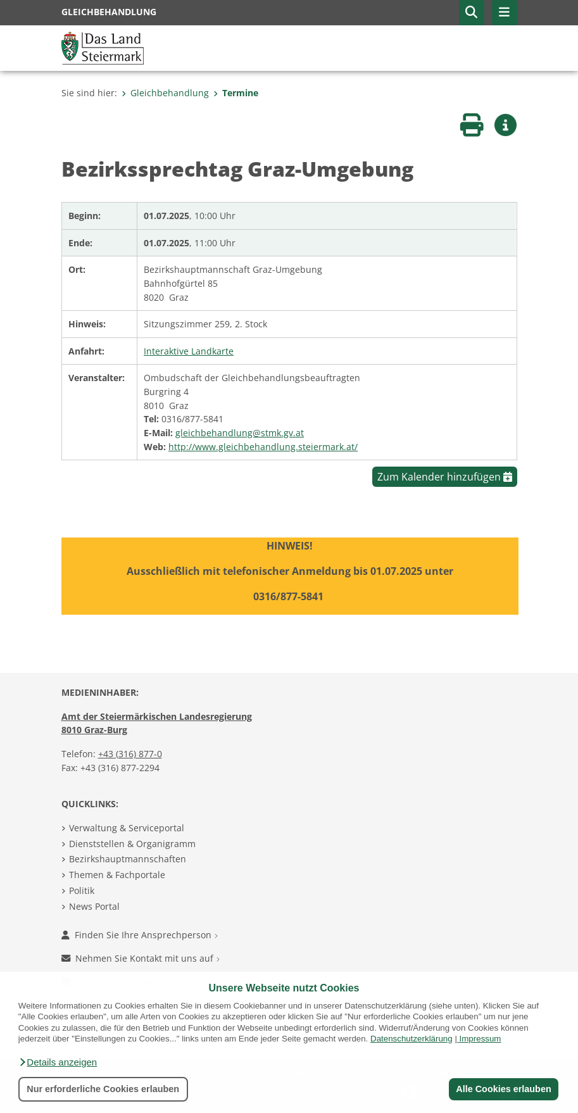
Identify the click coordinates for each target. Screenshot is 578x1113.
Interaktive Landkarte (189, 351)
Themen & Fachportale (117, 875)
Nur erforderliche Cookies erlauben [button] (103, 1089)
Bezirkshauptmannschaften (127, 859)
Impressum (480, 1038)
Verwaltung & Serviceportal (126, 828)
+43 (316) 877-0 (130, 754)
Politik (81, 890)
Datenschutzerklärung (411, 1038)
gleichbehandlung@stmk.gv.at (239, 433)
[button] (57, 1062)
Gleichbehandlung (165, 93)
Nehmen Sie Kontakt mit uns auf (140, 958)
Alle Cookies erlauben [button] (503, 1089)
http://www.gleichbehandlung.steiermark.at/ (263, 447)
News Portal (94, 906)
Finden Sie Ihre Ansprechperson (139, 935)
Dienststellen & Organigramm (132, 844)
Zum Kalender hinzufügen (444, 477)
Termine (235, 93)
